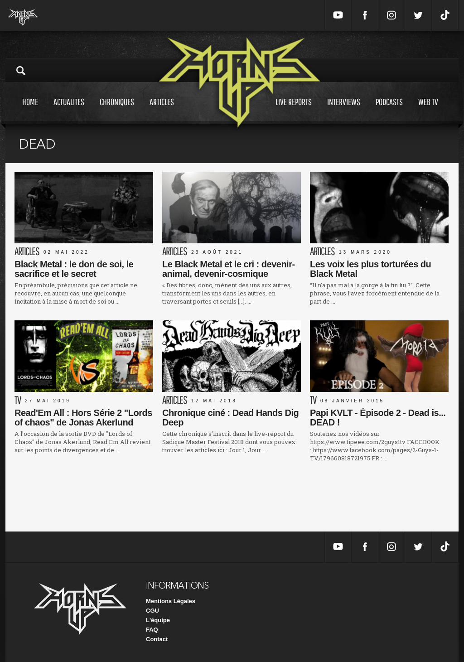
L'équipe (158, 620)
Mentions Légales (170, 601)
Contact (157, 639)
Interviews (343, 110)
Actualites (69, 110)
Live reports (293, 110)
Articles (162, 110)
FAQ (152, 629)
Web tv (428, 110)
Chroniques (117, 110)
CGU (152, 610)
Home (30, 110)
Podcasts (389, 110)
